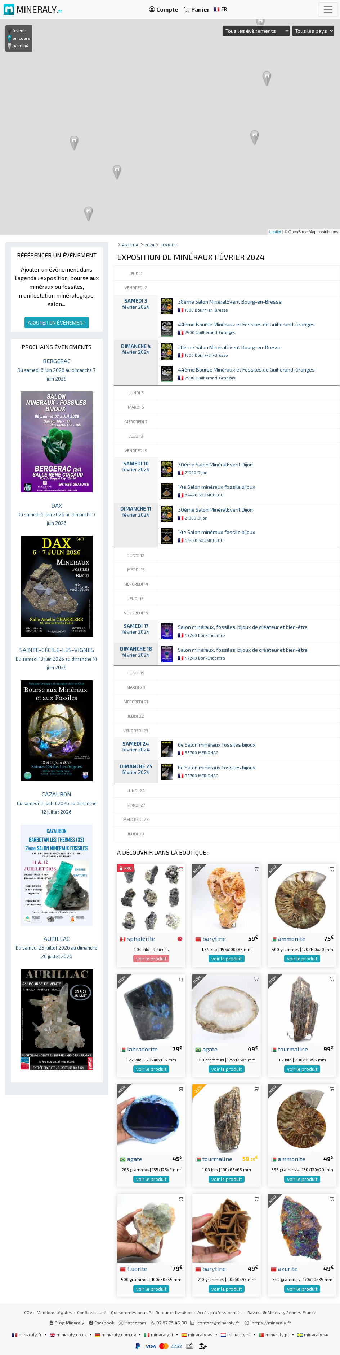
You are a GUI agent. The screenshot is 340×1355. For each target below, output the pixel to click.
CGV (28, 1312)
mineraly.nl (236, 1334)
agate (206, 1048)
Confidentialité (91, 1312)
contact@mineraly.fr (218, 1322)
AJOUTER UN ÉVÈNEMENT (57, 323)
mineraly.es (197, 1334)
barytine (210, 938)
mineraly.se (312, 1334)
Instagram (132, 1322)
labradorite (139, 1048)
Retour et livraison (174, 1312)
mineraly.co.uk (69, 1334)
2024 (150, 244)
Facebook (101, 1322)
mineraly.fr (27, 1334)
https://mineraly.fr (271, 1322)
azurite (284, 1268)
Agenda (130, 244)
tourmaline (289, 1048)
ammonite (288, 938)
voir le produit (151, 958)
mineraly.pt (274, 1334)
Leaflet (275, 232)
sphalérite (137, 938)
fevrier (168, 244)
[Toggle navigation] (328, 9)
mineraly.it (159, 1334)
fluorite (133, 1268)
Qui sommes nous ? (131, 1312)
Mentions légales (54, 1312)
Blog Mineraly (66, 1322)
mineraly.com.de (116, 1334)
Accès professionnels (220, 1312)
